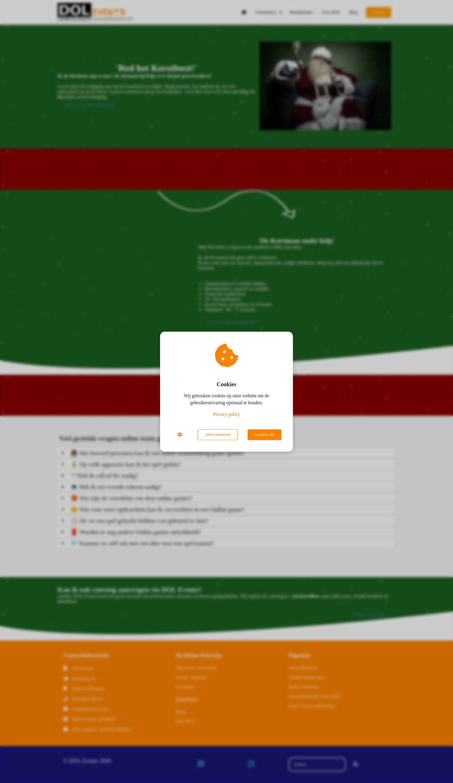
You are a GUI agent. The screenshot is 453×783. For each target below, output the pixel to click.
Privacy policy (226, 414)
